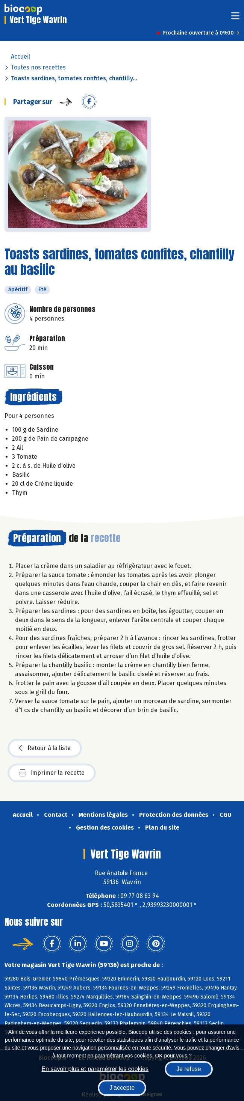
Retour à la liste (45, 748)
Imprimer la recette (52, 773)
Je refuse (188, 1069)
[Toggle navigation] (235, 18)
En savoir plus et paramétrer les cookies (95, 1069)
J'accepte (122, 1087)
